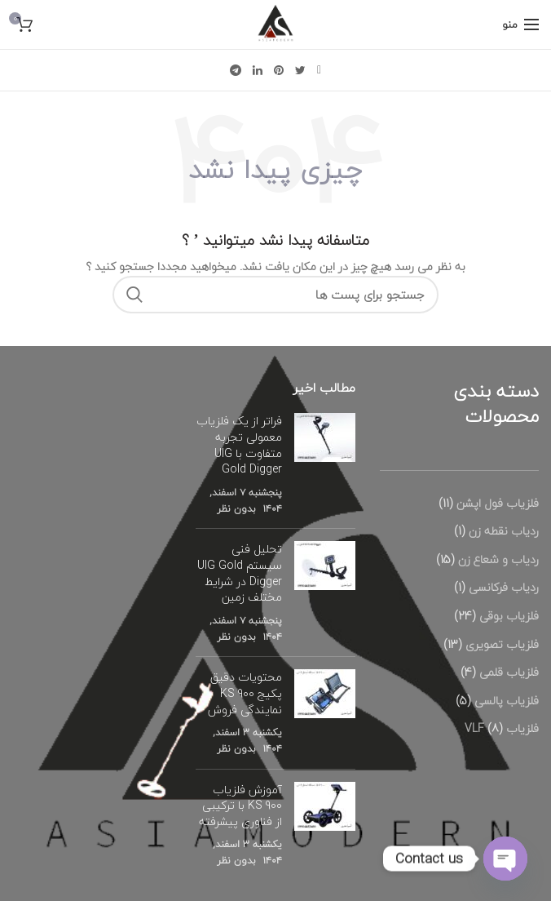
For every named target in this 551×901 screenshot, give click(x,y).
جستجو (134, 294)
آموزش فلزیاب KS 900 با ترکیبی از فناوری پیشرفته (240, 805)
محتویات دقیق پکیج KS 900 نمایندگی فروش (245, 693)
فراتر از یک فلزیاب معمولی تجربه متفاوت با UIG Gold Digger (239, 445)
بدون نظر (236, 508)
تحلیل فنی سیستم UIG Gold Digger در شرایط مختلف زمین (239, 573)
